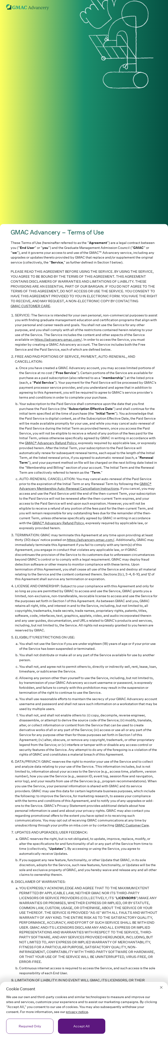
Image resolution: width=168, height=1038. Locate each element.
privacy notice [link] (77, 1011)
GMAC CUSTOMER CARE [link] (30, 306)
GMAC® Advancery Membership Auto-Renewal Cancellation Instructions (85, 486)
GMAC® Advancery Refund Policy (50, 443)
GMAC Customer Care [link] (132, 825)
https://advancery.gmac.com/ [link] (58, 339)
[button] (161, 987)
